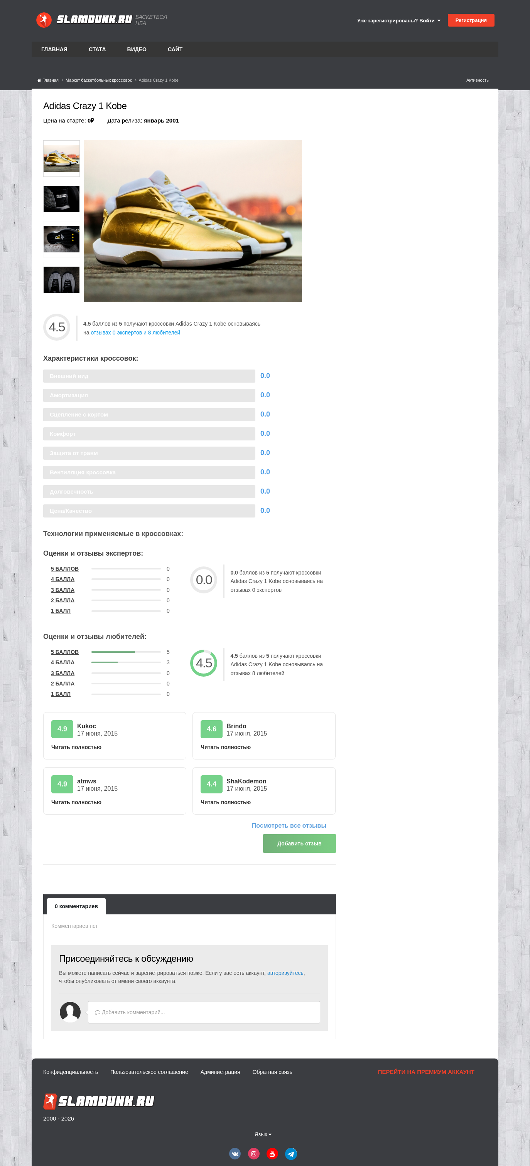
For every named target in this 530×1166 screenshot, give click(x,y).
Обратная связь (272, 1068)
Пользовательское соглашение (149, 1068)
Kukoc (86, 726)
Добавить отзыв (299, 843)
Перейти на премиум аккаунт (426, 1068)
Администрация (220, 1068)
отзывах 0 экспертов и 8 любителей (135, 332)
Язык (263, 1130)
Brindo (236, 726)
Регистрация (471, 20)
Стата (97, 49)
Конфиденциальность (70, 1068)
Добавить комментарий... (130, 1008)
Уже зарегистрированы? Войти (399, 21)
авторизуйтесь (285, 969)
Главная (54, 49)
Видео (137, 49)
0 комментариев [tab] (76, 902)
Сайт (175, 49)
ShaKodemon (246, 781)
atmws (86, 781)
